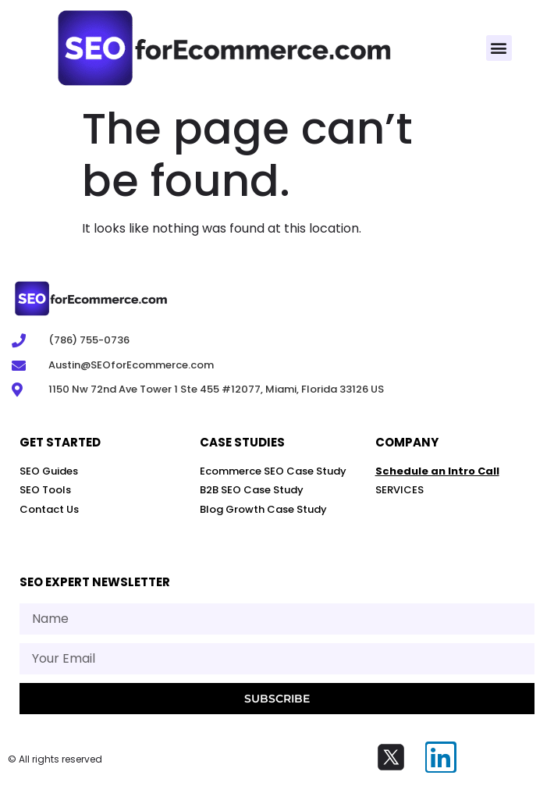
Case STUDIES (242, 442)
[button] (499, 48)
